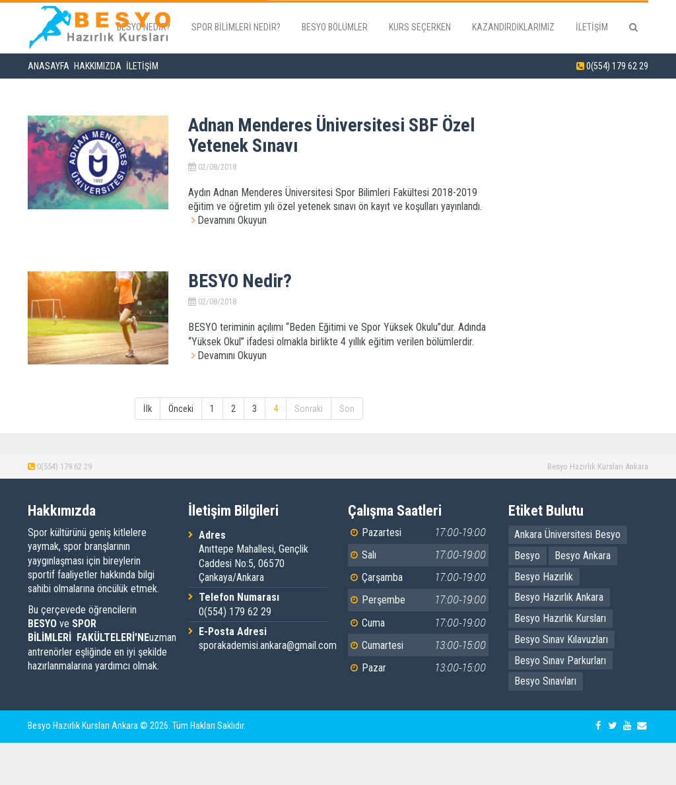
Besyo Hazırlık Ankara (558, 597)
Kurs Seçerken (420, 27)
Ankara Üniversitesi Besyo (567, 534)
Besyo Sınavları (545, 681)
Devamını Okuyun (232, 220)
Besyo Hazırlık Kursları (560, 618)
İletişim (592, 27)
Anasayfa (48, 66)
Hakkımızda (97, 66)
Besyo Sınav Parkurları (560, 660)
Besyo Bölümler (335, 27)
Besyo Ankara (583, 555)
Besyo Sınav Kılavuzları (561, 639)
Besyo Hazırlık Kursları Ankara (597, 466)
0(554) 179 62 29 (617, 66)
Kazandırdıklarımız (513, 27)
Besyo (527, 555)
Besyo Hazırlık (543, 576)
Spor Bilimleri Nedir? (236, 27)
